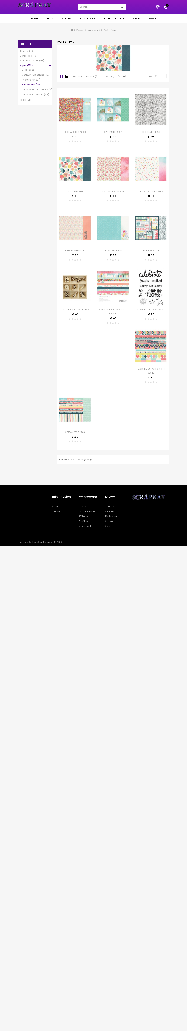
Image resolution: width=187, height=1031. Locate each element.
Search (122, 7)
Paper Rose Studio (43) (35, 94)
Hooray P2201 (151, 250)
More (152, 18)
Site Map (56, 511)
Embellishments (114, 18)
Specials (109, 506)
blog (50, 18)
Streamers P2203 (75, 432)
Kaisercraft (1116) (32, 84)
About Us (57, 506)
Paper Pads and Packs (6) (37, 89)
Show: (149, 76)
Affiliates (83, 516)
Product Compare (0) (86, 76)
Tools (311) (26, 99)
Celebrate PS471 (151, 132)
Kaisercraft (93, 30)
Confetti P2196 (75, 191)
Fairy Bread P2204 (75, 250)
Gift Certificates (87, 511)
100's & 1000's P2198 (75, 132)
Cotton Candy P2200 (113, 191)
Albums (67, 18)
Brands (83, 506)
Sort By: (110, 76)
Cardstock (88, 18)
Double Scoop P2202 (151, 191)
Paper (136, 18)
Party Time (110, 30)
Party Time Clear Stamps (151, 309)
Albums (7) (26, 51)
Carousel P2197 (113, 132)
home (34, 18)
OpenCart (37, 542)
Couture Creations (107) (36, 74)
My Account (85, 526)
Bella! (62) (28, 69)
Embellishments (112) (32, 60)
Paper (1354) (27, 65)
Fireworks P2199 (113, 250)
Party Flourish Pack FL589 (75, 309)
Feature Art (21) (31, 79)
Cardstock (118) (29, 55)
